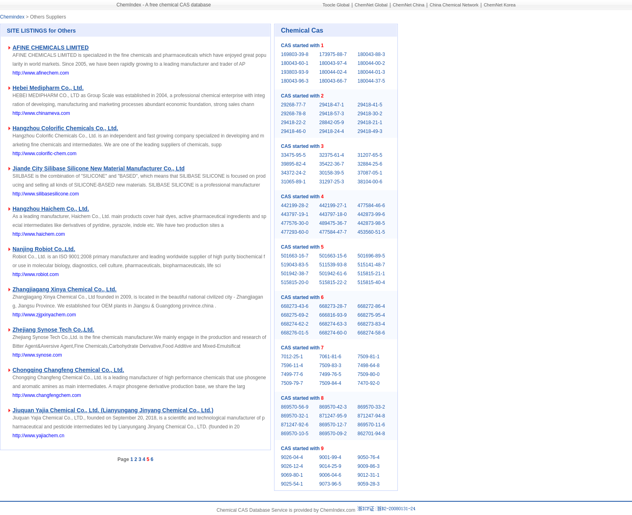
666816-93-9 (333, 315)
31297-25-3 (331, 182)
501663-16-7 (294, 256)
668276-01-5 (294, 333)
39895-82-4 (293, 164)
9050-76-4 (369, 457)
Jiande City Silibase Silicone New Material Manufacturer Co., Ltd (98, 168)
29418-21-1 (370, 122)
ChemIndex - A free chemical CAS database (163, 5)
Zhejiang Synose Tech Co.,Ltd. (53, 329)
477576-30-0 (294, 223)
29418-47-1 (331, 105)
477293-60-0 (294, 232)
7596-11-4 (292, 365)
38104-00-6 (370, 182)
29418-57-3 (331, 113)
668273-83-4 (371, 324)
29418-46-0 (293, 131)
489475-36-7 (333, 223)
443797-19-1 (294, 214)
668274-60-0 (333, 333)
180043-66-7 (333, 81)
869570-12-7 (333, 425)
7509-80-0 (369, 374)
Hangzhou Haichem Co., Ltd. (50, 209)
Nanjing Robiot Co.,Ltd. (43, 249)
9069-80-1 (292, 475)
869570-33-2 (371, 407)
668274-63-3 (333, 324)
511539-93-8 (333, 265)
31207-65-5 (370, 155)
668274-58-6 (371, 333)
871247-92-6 (294, 425)
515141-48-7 (371, 265)
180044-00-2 (371, 63)
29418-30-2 (370, 113)
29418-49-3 (370, 131)
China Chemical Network (454, 4)
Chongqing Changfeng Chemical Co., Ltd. (68, 370)
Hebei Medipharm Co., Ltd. (48, 88)
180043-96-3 (294, 81)
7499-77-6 (292, 374)
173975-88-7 (333, 54)
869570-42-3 (333, 407)
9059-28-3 (369, 484)
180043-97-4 (333, 63)
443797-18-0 (333, 214)
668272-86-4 (371, 306)
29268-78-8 (293, 113)
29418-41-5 (370, 105)
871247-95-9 (333, 416)
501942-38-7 (294, 273)
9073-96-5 (330, 484)
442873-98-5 (371, 223)
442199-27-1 (333, 205)
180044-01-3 (371, 72)
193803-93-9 (294, 72)
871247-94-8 (371, 416)
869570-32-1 (294, 416)
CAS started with (302, 45)
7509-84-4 (330, 383)
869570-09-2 (333, 433)
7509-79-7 (292, 383)
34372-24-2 (293, 173)
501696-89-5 (371, 256)
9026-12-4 (292, 466)
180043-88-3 (371, 54)
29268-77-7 (293, 105)
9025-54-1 (292, 484)
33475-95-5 (293, 155)
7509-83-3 (330, 365)
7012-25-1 (292, 356)
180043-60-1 (294, 63)
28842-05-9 (331, 122)
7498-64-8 (369, 365)
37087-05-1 (370, 173)
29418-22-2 (293, 122)
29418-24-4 (331, 131)
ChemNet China (408, 4)
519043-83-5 (294, 265)
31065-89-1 (293, 182)
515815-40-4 (371, 282)
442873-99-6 (371, 214)
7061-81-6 (330, 356)
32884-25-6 (370, 164)
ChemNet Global (371, 4)
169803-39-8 (294, 54)
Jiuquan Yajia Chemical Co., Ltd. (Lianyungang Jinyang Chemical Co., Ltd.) (112, 410)
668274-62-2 (294, 324)
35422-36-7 (331, 164)
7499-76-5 (330, 374)
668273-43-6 (294, 306)
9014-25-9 (330, 466)
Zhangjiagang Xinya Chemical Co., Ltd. (64, 289)
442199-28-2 (294, 205)
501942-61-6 (333, 273)
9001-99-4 (330, 457)
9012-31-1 (369, 475)
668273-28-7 (333, 306)
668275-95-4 (371, 315)
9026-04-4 (292, 457)
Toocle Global (335, 4)
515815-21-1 (371, 273)
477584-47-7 (333, 232)
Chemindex (12, 17)
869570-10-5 (294, 433)
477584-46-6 (371, 205)
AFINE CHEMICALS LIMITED (50, 47)
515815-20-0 (294, 282)
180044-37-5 (371, 81)
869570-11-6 (371, 425)
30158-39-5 (331, 173)
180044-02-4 (333, 72)
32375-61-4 (331, 155)
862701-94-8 (371, 433)
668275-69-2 (294, 315)
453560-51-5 (371, 232)
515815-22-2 (333, 282)
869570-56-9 (294, 407)
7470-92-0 (369, 383)
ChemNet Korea (500, 4)
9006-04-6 (330, 475)
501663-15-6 (333, 256)
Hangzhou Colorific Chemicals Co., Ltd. (65, 128)
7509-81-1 (369, 356)
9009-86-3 (369, 466)
